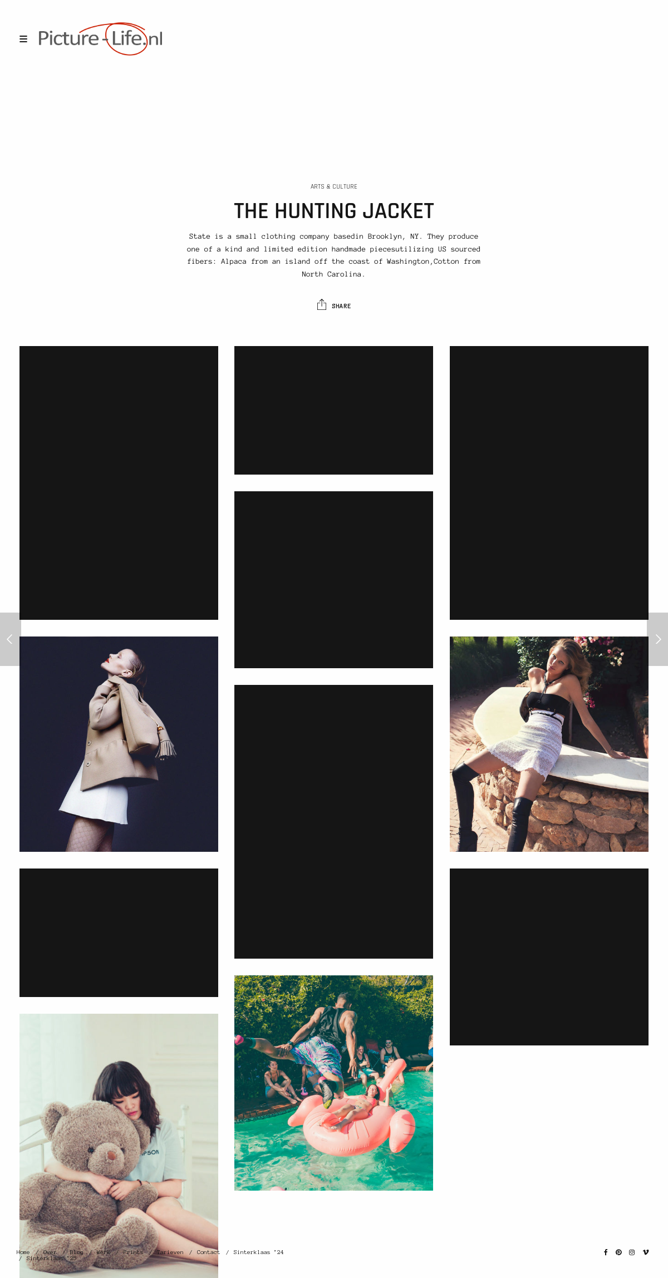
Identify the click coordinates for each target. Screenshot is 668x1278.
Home (23, 1252)
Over (50, 1252)
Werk (103, 1252)
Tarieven (170, 1252)
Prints (134, 1252)
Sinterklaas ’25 (52, 1258)
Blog (77, 1252)
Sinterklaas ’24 (259, 1252)
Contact (208, 1252)
